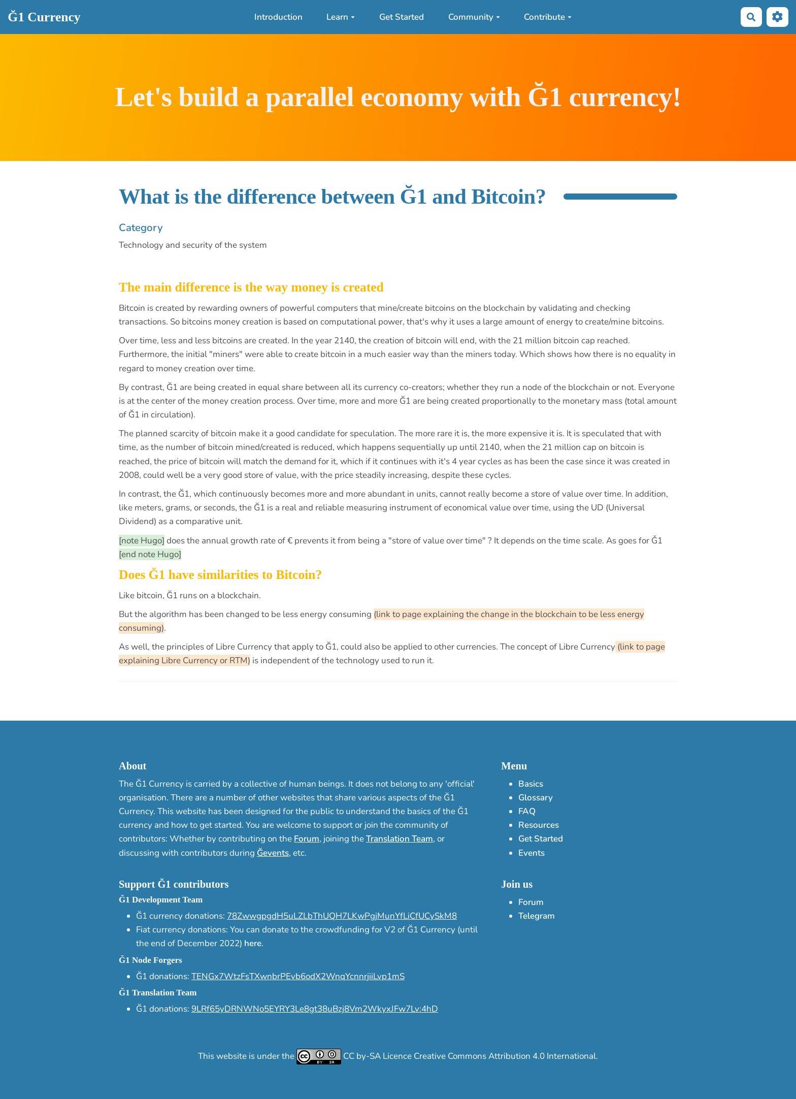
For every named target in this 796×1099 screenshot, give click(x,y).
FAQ (527, 811)
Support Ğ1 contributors (173, 884)
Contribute (548, 17)
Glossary (535, 797)
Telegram (536, 916)
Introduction (278, 17)
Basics (530, 784)
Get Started (401, 17)
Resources (538, 825)
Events (531, 853)
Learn (340, 17)
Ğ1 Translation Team (157, 992)
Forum (306, 839)
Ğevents (273, 853)
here (252, 943)
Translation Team (399, 839)
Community (474, 17)
